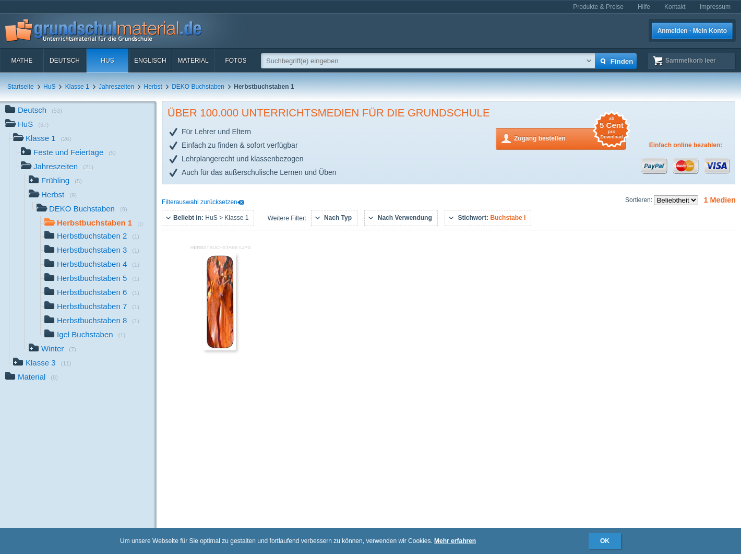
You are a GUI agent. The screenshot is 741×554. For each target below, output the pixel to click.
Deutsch (65, 60)
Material (192, 60)
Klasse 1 (77, 86)
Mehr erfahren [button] (455, 541)
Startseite (20, 86)
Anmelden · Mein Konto (692, 30)
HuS (107, 60)
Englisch (150, 60)
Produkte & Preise (598, 6)
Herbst (153, 86)
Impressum (715, 6)
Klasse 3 (42, 363)
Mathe (21, 60)
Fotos (235, 60)
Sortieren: (639, 200)
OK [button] (604, 541)
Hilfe (644, 6)
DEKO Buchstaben (198, 86)
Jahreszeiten (116, 86)
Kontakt (675, 6)
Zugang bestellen (570, 137)
